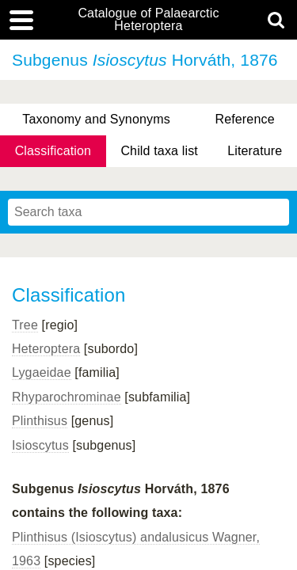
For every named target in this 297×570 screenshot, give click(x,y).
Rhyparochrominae (66, 397)
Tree (25, 325)
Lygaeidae (41, 372)
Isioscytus (40, 445)
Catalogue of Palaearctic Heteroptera (148, 19)
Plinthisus (39, 421)
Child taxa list (159, 151)
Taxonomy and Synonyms (96, 119)
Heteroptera (46, 348)
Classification (53, 151)
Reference (244, 119)
